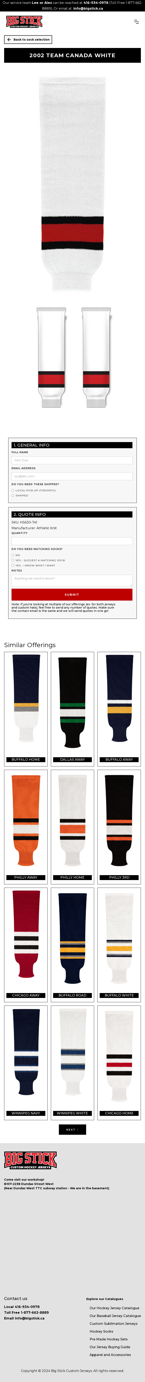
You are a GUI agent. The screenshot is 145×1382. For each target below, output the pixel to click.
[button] (136, 22)
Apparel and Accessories (110, 1355)
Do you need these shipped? (35, 484)
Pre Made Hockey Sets (109, 1339)
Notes (17, 570)
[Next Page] (72, 1129)
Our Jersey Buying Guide (110, 1347)
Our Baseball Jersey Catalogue (115, 1316)
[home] (24, 22)
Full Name (20, 452)
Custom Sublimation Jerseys (114, 1324)
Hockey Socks (101, 1331)
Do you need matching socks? (37, 549)
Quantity (20, 533)
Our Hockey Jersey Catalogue (114, 1308)
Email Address (24, 468)
